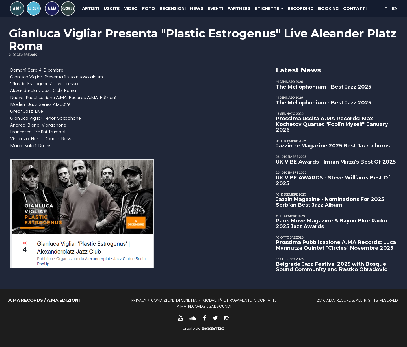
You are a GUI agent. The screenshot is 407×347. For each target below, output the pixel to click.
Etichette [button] (269, 8)
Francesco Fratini (28, 131)
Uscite (112, 8)
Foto (148, 8)
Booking (328, 8)
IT (385, 8)
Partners (239, 8)
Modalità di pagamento (227, 300)
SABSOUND (219, 306)
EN (395, 8)
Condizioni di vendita (174, 300)
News (196, 8)
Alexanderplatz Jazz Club (36, 90)
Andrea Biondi (25, 124)
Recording (300, 8)
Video (131, 8)
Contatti (355, 8)
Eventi (215, 8)
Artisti (90, 8)
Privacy (138, 300)
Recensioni (173, 8)
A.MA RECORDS (191, 306)
